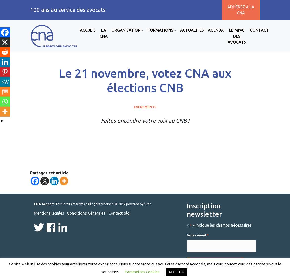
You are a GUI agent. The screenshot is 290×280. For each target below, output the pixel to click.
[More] (64, 181)
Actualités (192, 30)
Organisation (126, 30)
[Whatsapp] (5, 102)
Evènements (145, 107)
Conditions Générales (86, 213)
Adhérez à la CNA (240, 10)
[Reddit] (5, 52)
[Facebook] (35, 181)
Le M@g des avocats (237, 36)
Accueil (88, 30)
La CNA (104, 33)
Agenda (216, 30)
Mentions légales (49, 213)
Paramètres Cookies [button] (142, 272)
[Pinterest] (5, 72)
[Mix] (5, 92)
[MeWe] (5, 82)
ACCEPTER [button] (176, 272)
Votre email (197, 235)
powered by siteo (138, 204)
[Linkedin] (54, 181)
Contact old (119, 213)
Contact (259, 30)
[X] (44, 181)
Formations (160, 30)
